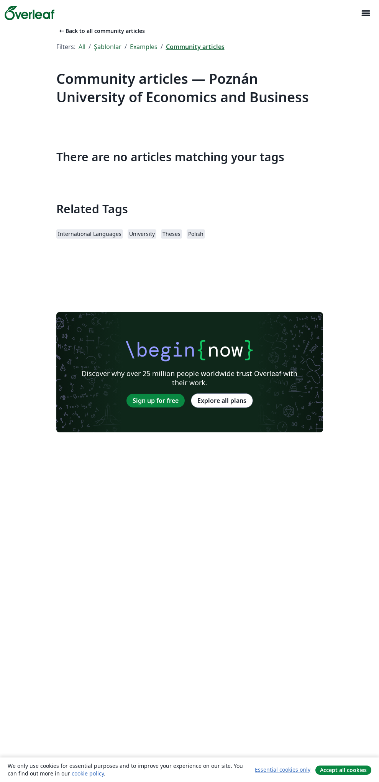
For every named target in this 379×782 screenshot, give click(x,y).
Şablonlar (107, 47)
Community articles (195, 47)
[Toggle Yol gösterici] (365, 13)
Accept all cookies (343, 770)
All (82, 47)
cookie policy (88, 773)
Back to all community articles (101, 30)
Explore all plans (221, 400)
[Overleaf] (29, 13)
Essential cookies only (282, 769)
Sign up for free (156, 400)
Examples (144, 47)
